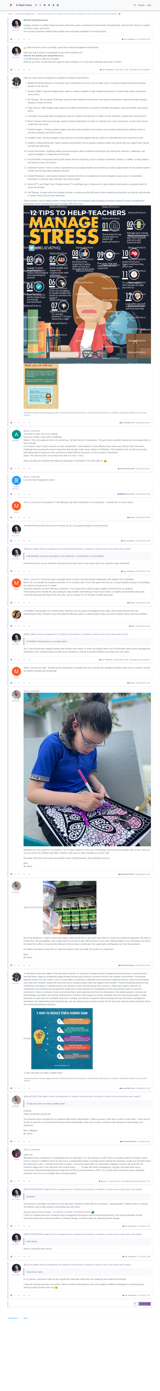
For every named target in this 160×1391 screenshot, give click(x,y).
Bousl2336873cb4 (18, 88)
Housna (16, 1159)
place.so (132, 668)
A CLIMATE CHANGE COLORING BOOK (71, 1212)
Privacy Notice (13, 1318)
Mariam (16, 512)
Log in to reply (145, 1304)
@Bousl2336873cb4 (33, 907)
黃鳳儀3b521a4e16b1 (127, 494)
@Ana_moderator (32, 431)
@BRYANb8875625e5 (34, 1189)
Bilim (16, 620)
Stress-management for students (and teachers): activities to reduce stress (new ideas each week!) (85, 549)
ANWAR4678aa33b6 (18, 440)
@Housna (28, 1265)
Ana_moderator (17, 30)
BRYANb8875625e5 (18, 701)
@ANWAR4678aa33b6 (34, 526)
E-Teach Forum (24, 5)
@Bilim (27, 634)
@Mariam (28, 549)
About (26, 1318)
